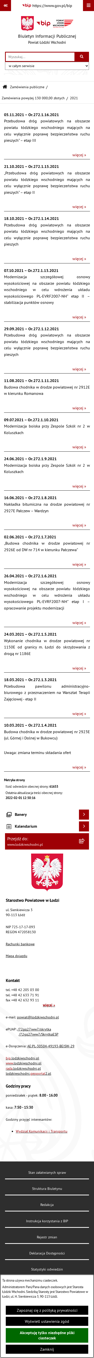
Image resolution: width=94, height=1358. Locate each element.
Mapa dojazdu (16, 956)
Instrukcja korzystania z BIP (47, 1221)
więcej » (79, 154)
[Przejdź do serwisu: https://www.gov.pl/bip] (47, 5)
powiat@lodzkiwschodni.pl (38, 1017)
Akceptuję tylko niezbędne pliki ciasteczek (47, 1335)
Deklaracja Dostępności (47, 1253)
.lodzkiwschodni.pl (22, 1058)
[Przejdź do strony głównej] (47, 31)
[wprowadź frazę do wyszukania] (40, 57)
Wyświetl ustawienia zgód (47, 1321)
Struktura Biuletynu (47, 1188)
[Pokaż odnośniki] (5, 5)
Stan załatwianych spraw (47, 1172)
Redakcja (47, 1204)
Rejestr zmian (47, 1237)
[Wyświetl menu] (88, 5)
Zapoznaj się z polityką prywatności (47, 1310)
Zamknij (47, 1349)
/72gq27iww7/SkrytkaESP (38, 1034)
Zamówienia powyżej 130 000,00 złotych (33, 98)
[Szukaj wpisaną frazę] (82, 57)
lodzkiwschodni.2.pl (28, 1073)
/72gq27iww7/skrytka (34, 1029)
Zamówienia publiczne (27, 87)
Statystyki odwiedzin (47, 1269)
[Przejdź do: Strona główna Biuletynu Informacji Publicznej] (5, 87)
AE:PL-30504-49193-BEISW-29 (50, 1046)
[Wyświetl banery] (84, 815)
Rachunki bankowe (20, 944)
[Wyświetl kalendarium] (84, 826)
